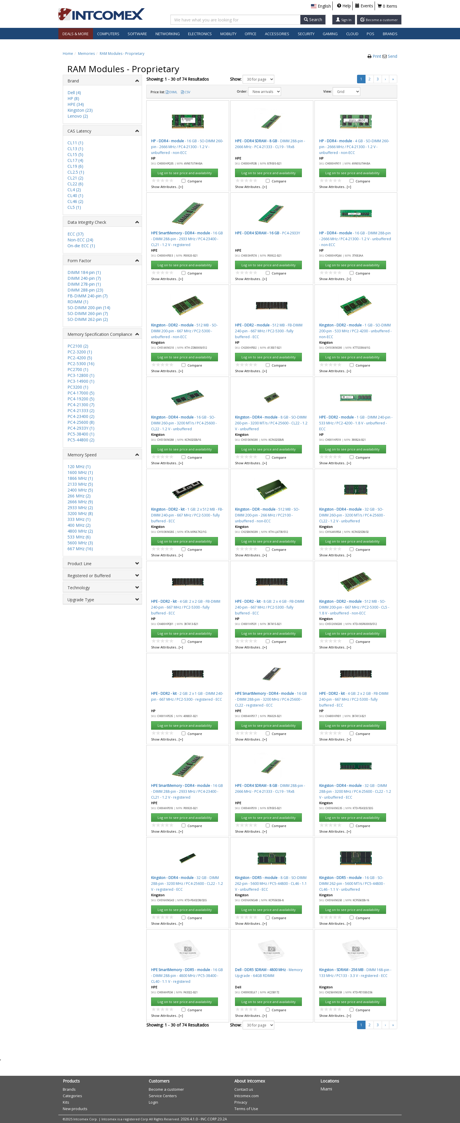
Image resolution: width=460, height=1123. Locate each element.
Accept (269, 366)
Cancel (294, 366)
